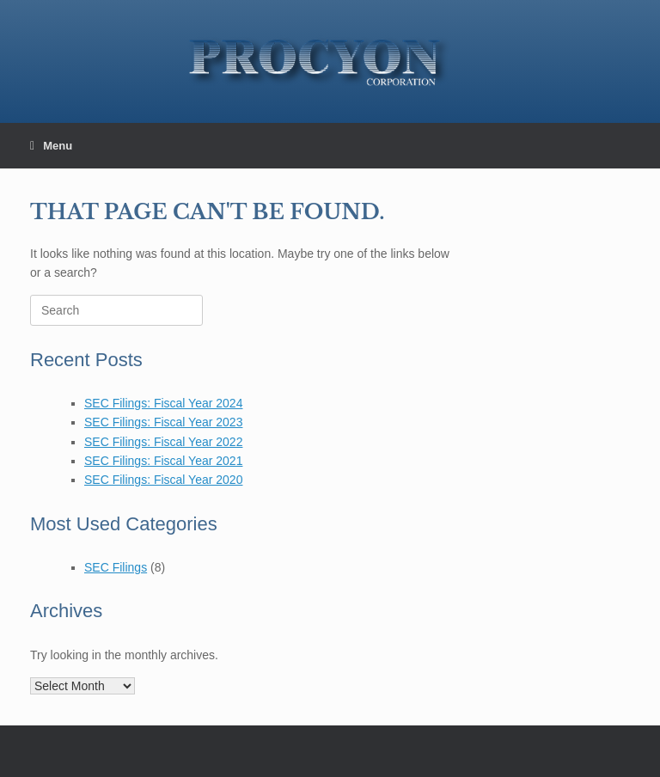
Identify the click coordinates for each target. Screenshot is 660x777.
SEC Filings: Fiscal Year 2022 (163, 442)
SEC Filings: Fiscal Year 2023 (163, 422)
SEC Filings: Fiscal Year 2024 (163, 403)
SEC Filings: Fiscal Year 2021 (163, 461)
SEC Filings (115, 567)
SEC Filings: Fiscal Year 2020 (163, 479)
